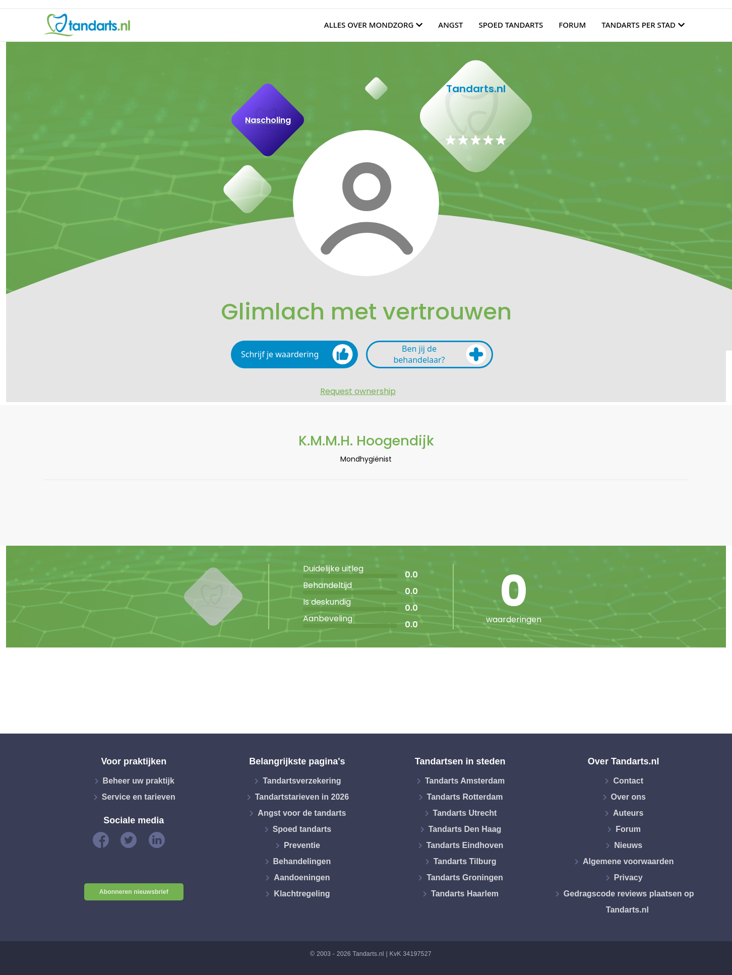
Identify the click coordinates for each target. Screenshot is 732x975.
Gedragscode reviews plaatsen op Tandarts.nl (629, 901)
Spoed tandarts (510, 25)
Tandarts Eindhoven (465, 845)
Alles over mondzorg (369, 25)
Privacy (628, 877)
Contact (628, 780)
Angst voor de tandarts (302, 813)
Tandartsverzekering (302, 780)
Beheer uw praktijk (138, 780)
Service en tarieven (138, 797)
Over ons (628, 797)
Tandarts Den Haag (465, 829)
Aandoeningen (302, 877)
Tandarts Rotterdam (465, 797)
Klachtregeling (302, 893)
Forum (572, 25)
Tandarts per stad (638, 25)
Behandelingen (302, 861)
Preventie (302, 845)
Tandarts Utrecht (465, 813)
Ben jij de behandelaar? (439, 354)
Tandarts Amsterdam (465, 780)
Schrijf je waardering (297, 354)
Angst (450, 25)
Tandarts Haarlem (465, 893)
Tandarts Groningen (464, 877)
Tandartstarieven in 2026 (302, 797)
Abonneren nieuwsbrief (133, 891)
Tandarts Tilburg (465, 861)
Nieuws (628, 845)
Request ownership (358, 391)
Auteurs (628, 813)
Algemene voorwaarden (628, 861)
